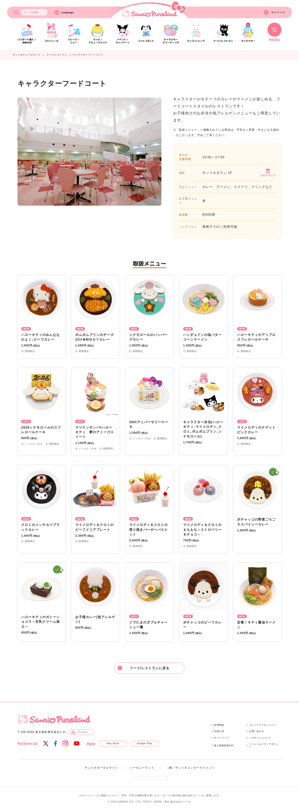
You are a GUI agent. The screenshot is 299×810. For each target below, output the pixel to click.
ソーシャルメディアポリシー (263, 745)
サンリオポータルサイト (101, 767)
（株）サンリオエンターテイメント (190, 767)
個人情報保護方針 (224, 745)
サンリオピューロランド (27, 55)
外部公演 (219, 731)
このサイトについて (260, 737)
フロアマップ (268, 173)
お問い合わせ (256, 731)
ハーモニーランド (142, 767)
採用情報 (219, 725)
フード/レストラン (57, 55)
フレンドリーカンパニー (262, 725)
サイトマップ (221, 737)
